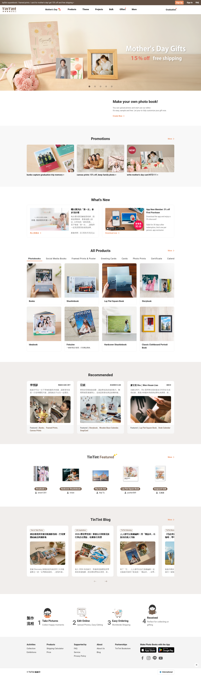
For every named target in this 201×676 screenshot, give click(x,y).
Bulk (111, 9)
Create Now (118, 116)
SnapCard (84, 431)
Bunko (41, 428)
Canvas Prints (35, 431)
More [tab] (134, 9)
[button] (41, 473)
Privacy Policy (80, 656)
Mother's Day (53, 9)
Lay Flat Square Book (148, 428)
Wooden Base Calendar (108, 428)
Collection (31, 648)
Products (72, 9)
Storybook (93, 428)
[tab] (72, 10)
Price (49, 652)
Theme (85, 9)
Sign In (189, 3)
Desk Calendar (164, 428)
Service (77, 652)
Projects (99, 9)
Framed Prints (52, 428)
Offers (123, 9)
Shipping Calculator (55, 648)
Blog (99, 652)
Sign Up (179, 3)
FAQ (197, 3)
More (171, 139)
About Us (101, 648)
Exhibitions (31, 652)
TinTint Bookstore (122, 648)
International (167, 672)
